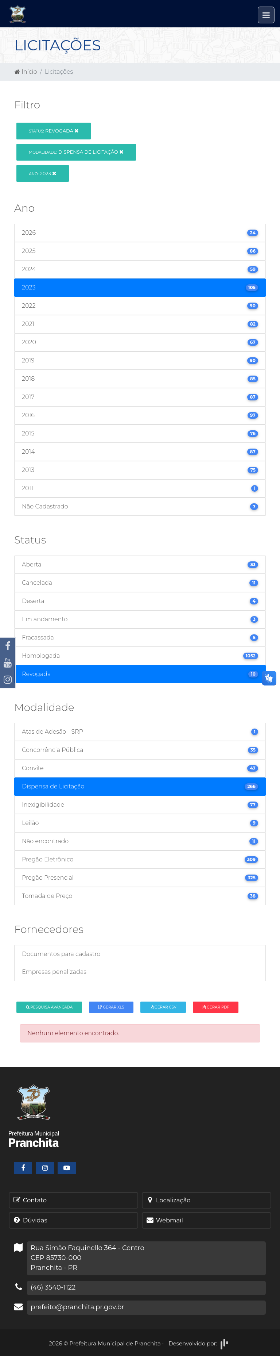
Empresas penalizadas (54, 971)
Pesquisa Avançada (49, 1007)
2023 (42, 173)
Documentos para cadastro (61, 953)
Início (26, 71)
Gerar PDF (215, 1007)
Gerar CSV (163, 1007)
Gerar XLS (111, 1007)
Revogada (53, 131)
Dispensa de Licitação (76, 152)
